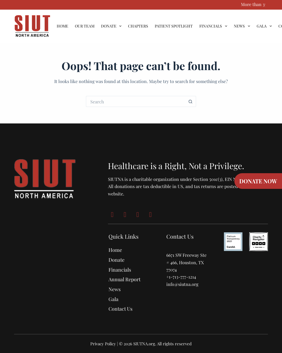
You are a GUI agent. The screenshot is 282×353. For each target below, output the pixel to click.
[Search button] (190, 101)
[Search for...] (135, 101)
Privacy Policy (103, 343)
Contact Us (120, 308)
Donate (112, 26)
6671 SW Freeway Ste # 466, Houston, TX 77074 (186, 262)
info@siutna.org (182, 284)
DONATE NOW (258, 181)
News (243, 26)
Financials (214, 26)
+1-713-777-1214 (181, 277)
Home (62, 26)
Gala (265, 26)
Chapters (138, 26)
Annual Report (124, 279)
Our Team (84, 26)
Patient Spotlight (174, 26)
